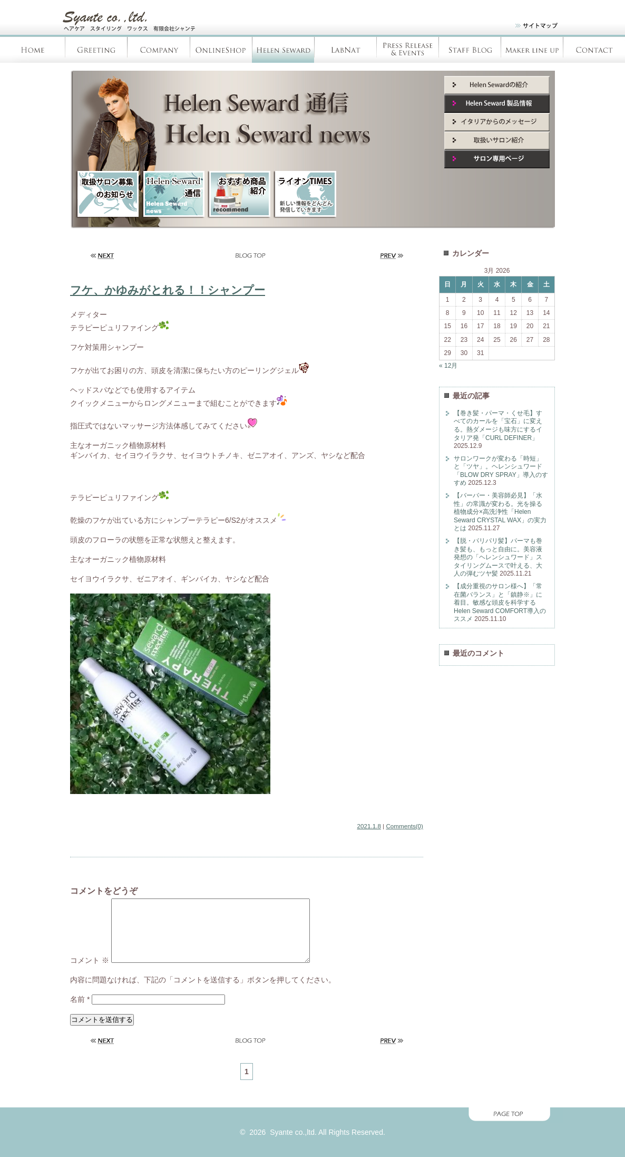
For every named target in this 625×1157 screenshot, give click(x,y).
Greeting (96, 50)
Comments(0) (404, 826)
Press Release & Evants (407, 50)
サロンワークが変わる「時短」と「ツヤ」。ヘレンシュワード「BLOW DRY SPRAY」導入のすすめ (501, 471)
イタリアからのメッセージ (497, 122)
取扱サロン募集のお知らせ (107, 194)
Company (159, 50)
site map (530, 27)
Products (532, 50)
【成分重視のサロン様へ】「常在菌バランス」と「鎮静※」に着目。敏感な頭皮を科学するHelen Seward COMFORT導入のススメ (500, 602)
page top (312, 1127)
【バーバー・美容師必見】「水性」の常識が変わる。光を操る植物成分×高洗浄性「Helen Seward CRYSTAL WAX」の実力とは (500, 512)
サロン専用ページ (497, 159)
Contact (594, 50)
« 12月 (448, 365)
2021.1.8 (369, 826)
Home (32, 50)
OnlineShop (221, 50)
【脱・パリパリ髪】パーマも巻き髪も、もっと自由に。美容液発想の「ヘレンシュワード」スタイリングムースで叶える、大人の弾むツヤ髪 (498, 557)
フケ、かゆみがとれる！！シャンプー (167, 290)
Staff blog (469, 50)
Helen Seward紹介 (497, 85)
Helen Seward (283, 50)
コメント (89, 973)
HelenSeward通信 (172, 194)
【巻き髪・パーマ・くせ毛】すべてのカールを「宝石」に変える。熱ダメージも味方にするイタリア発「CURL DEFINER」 (498, 425)
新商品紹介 (238, 194)
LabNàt (345, 50)
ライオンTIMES (304, 194)
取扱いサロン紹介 (497, 140)
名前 (80, 1012)
